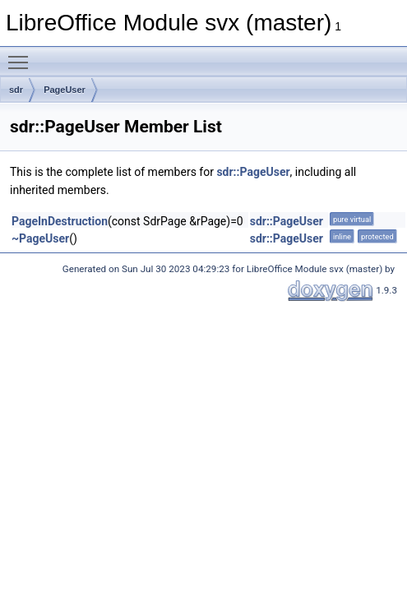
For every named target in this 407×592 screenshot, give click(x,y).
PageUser (65, 90)
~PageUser (40, 238)
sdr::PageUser (252, 171)
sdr (16, 90)
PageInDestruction (60, 221)
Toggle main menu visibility (22, 55)
